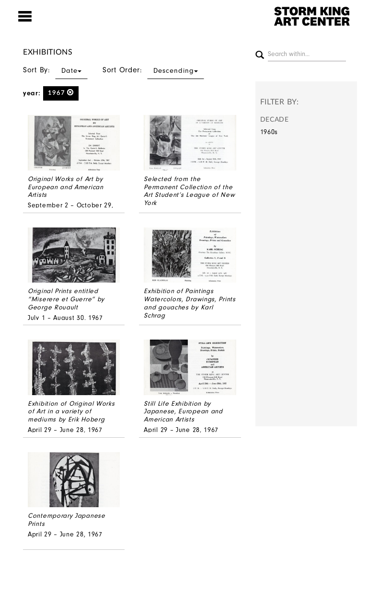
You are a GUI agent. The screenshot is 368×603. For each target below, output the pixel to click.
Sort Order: (153, 70)
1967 (61, 92)
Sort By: (55, 70)
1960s (269, 132)
